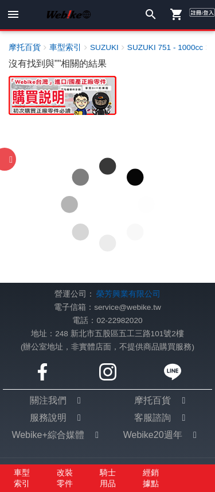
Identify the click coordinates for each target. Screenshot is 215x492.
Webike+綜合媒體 (47, 435)
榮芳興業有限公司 (128, 294)
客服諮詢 (152, 417)
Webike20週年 (152, 435)
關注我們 (48, 400)
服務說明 (48, 417)
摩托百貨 (152, 400)
